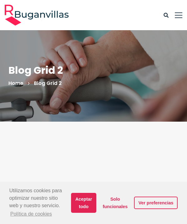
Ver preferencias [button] (155, 202)
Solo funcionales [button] (115, 203)
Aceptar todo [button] (83, 203)
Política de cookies (31, 214)
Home (15, 83)
